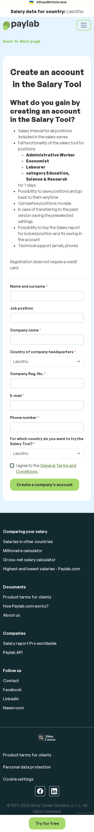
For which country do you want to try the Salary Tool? (46, 441)
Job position (21, 308)
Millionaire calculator (23, 550)
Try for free (47, 823)
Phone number (23, 417)
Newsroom (13, 707)
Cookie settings (18, 779)
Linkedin (11, 698)
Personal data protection (27, 767)
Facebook (12, 689)
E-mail (16, 395)
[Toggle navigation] (83, 25)
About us (11, 615)
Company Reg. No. (26, 374)
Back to (21, 41)
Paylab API (13, 652)
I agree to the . (46, 468)
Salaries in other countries (28, 541)
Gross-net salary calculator (29, 559)
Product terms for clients (27, 597)
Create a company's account (45, 484)
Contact (11, 680)
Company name (24, 330)
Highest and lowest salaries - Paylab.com (41, 568)
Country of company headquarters (41, 352)
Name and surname (27, 286)
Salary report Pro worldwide (29, 643)
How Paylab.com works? (26, 606)
